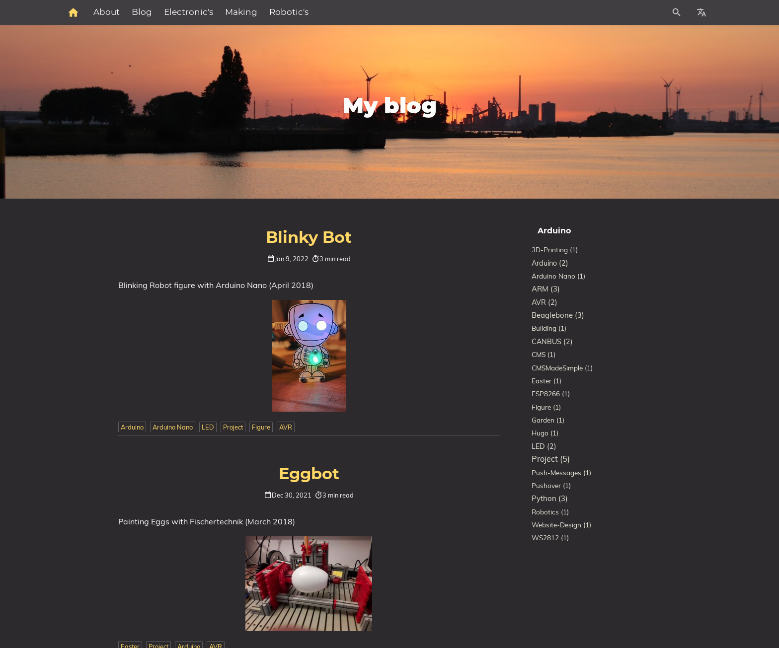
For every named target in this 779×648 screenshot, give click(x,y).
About (215, 12)
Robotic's (397, 12)
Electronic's (297, 12)
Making (350, 12)
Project (233, 427)
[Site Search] (632, 12)
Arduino (132, 427)
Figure (261, 427)
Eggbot (309, 474)
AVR (285, 427)
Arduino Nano (173, 427)
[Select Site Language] (701, 12)
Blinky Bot (309, 238)
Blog (250, 12)
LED (208, 427)
